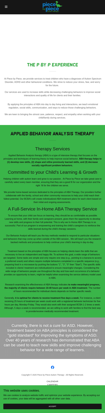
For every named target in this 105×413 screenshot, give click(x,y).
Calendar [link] (52, 381)
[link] (52, 6)
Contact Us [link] (53, 388)
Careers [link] (52, 385)
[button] (10, 6)
